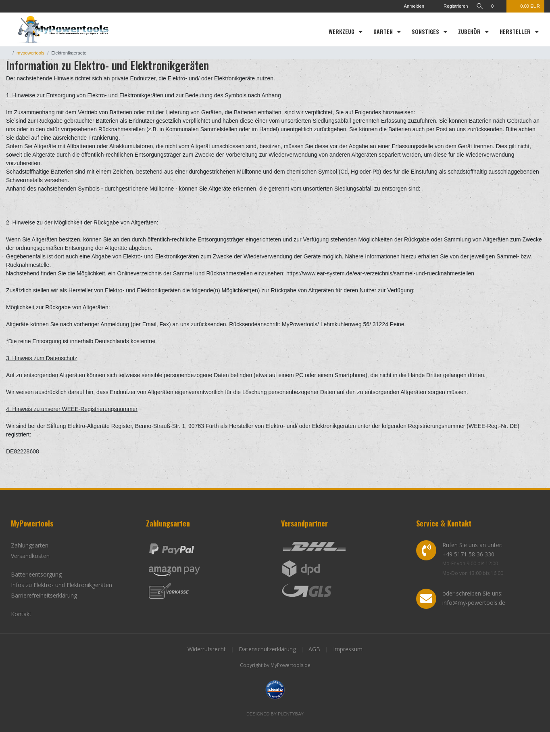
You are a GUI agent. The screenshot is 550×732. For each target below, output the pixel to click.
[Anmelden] (409, 6)
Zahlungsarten (29, 545)
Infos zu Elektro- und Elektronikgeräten (61, 585)
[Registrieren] (449, 6)
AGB (314, 649)
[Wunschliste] (496, 6)
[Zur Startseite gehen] (8, 52)
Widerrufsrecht (207, 649)
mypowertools (30, 52)
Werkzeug (342, 31)
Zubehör (470, 31)
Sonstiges (426, 31)
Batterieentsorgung (36, 574)
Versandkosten (30, 556)
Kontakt (21, 614)
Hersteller (516, 31)
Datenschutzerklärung (267, 649)
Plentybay (291, 713)
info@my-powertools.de (473, 602)
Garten (383, 31)
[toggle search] (479, 6)
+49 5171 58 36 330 (468, 554)
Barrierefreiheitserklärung (44, 595)
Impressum (347, 649)
